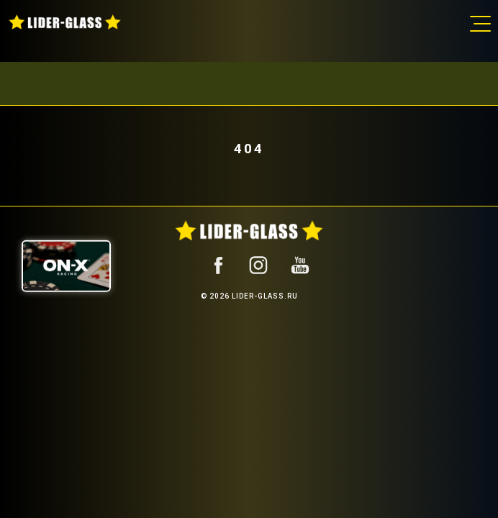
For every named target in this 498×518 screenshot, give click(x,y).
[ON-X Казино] (66, 265)
